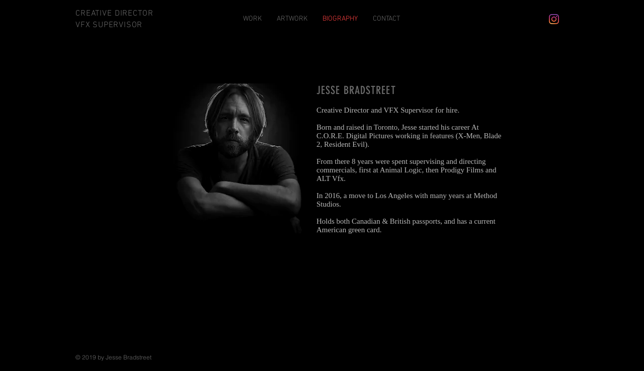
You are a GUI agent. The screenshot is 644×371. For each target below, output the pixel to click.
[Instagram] (554, 19)
